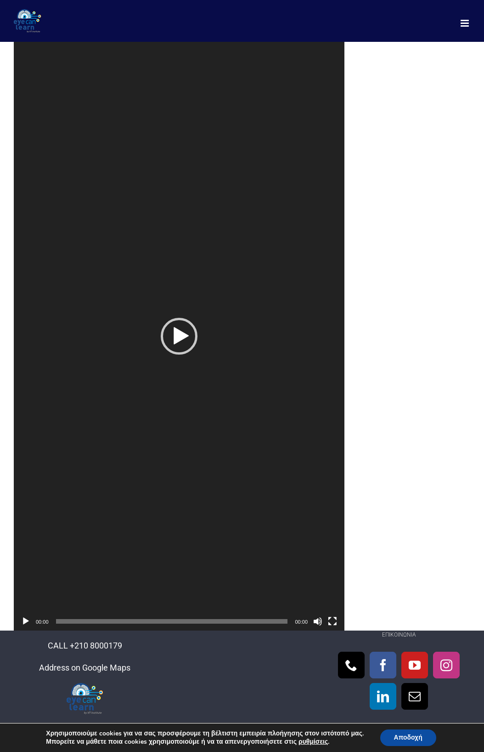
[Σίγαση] (317, 621)
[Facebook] (383, 665)
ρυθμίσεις (313, 742)
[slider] (172, 621)
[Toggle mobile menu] (465, 23)
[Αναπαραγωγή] (25, 621)
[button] (179, 336)
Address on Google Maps (84, 667)
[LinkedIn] (383, 696)
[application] (179, 336)
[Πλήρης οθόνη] (332, 621)
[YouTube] (414, 665)
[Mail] (414, 696)
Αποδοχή (408, 737)
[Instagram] (446, 665)
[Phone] (351, 665)
